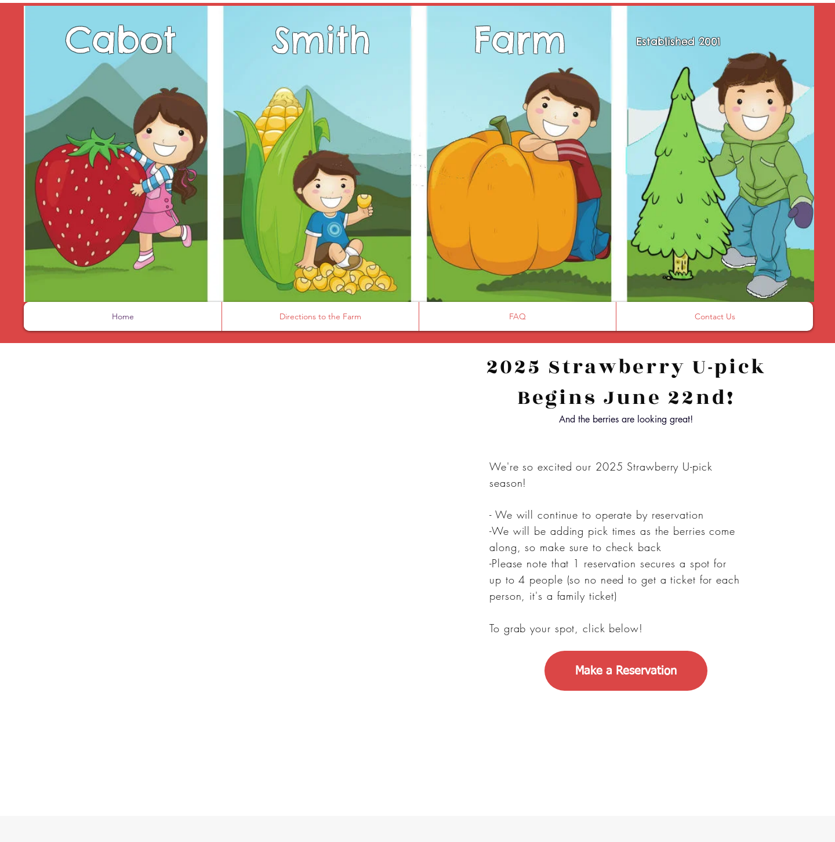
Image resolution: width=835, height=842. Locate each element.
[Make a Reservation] (625, 671)
